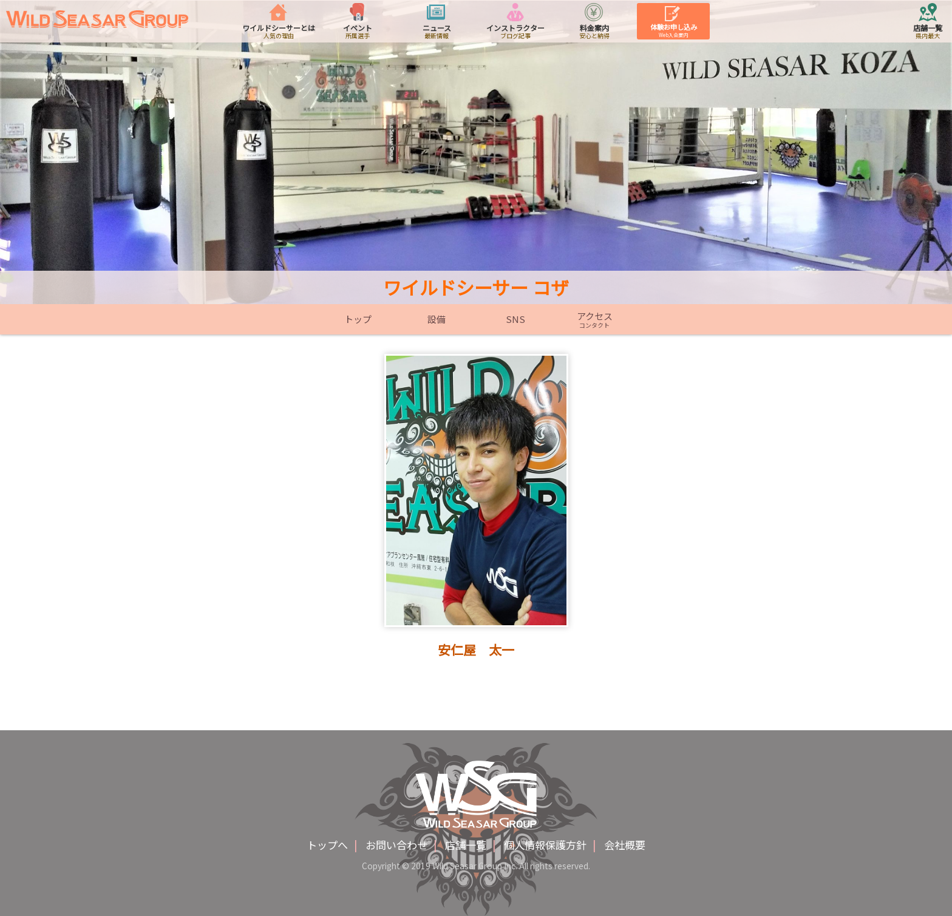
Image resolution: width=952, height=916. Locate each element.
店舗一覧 (465, 844)
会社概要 (624, 844)
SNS (515, 319)
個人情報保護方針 (545, 844)
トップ (358, 319)
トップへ (327, 844)
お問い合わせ (396, 844)
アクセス (594, 320)
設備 (436, 319)
